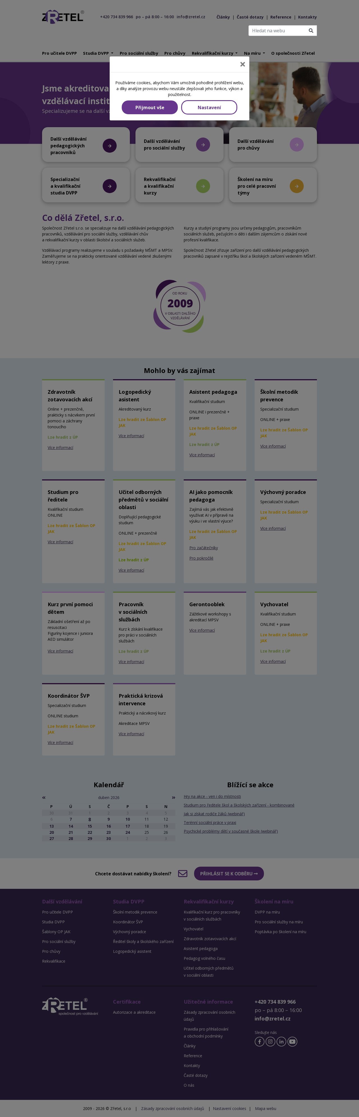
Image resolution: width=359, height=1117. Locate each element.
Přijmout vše (149, 107)
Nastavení (209, 107)
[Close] (243, 64)
